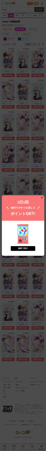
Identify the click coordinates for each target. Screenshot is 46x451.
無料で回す (23, 248)
